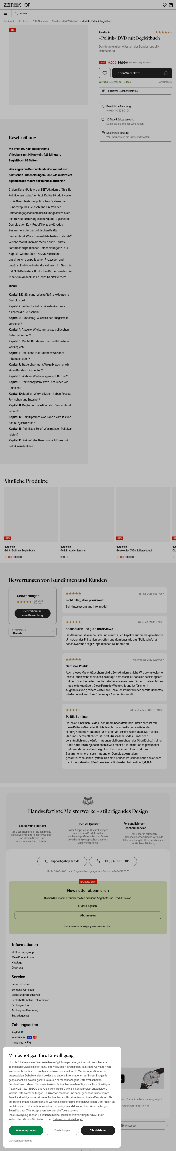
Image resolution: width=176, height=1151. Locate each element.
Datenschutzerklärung (20, 1140)
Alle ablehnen (98, 1130)
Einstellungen (62, 1130)
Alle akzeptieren (26, 1130)
